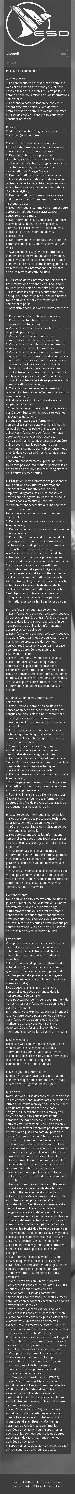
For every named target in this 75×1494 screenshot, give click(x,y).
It (15, 62)
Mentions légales (22, 1486)
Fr (7, 62)
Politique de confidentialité (47, 1486)
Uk (11, 62)
